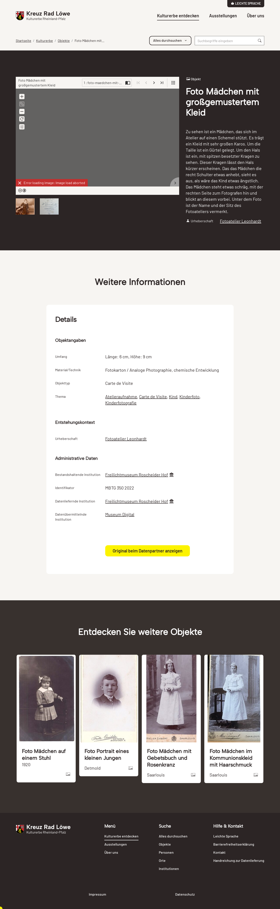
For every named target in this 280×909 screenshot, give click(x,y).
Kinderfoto (189, 396)
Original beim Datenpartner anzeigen (147, 550)
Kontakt (219, 852)
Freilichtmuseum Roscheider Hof (136, 474)
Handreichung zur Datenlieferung (238, 860)
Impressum (97, 894)
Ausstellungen (223, 15)
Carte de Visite (153, 396)
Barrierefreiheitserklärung (233, 844)
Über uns (255, 15)
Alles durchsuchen (173, 836)
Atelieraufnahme (121, 396)
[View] (173, 82)
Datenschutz (185, 894)
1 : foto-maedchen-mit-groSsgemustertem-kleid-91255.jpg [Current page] (104, 83)
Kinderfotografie (120, 402)
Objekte (64, 40)
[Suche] (225, 40)
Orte (162, 860)
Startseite (23, 40)
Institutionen (169, 868)
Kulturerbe (44, 40)
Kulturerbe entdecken (178, 15)
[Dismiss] (20, 183)
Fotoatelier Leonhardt (240, 221)
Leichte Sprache (246, 3)
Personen (166, 852)
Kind (173, 396)
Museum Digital (119, 514)
